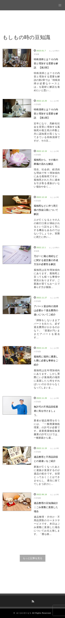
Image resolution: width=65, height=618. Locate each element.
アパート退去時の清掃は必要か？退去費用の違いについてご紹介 (46, 310)
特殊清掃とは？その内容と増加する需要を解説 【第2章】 (46, 63)
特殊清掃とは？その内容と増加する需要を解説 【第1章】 (46, 113)
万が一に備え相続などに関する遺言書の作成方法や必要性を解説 (46, 260)
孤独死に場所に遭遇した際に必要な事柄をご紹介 (46, 360)
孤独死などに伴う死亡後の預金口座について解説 (46, 209)
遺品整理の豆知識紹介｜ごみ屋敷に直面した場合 (46, 507)
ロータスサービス (24, 613)
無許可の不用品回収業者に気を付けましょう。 (46, 410)
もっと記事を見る (32, 558)
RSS (32, 600)
